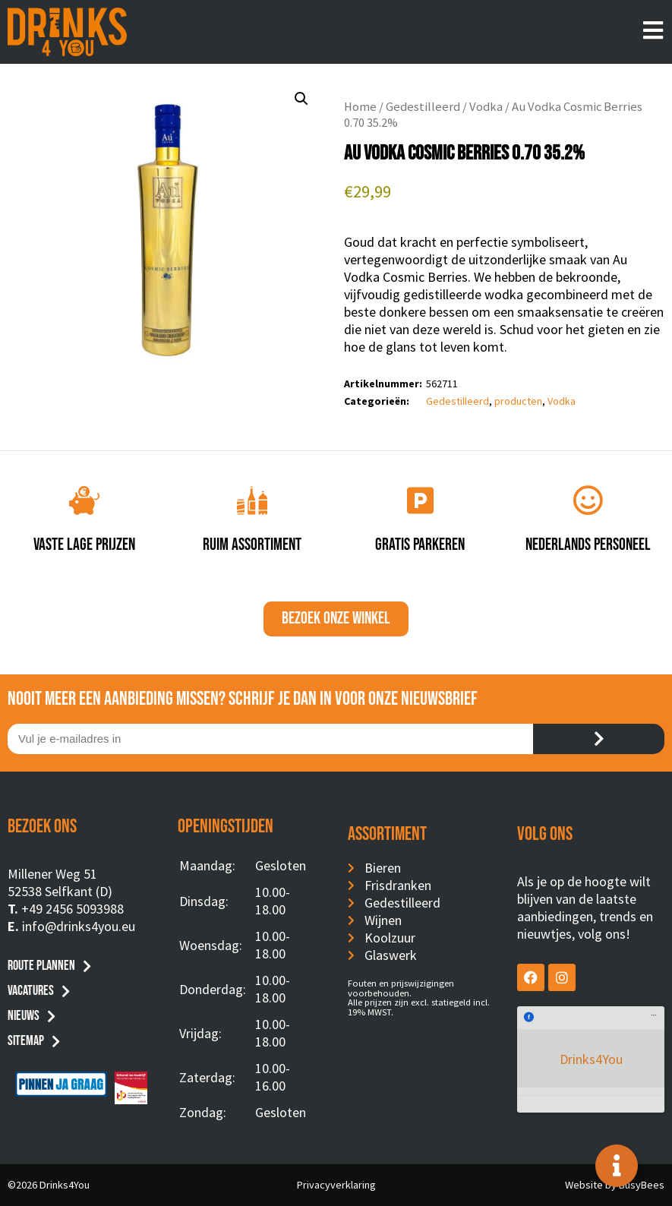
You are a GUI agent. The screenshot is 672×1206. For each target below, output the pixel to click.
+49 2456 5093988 (72, 908)
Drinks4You (578, 1028)
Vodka (486, 107)
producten (518, 401)
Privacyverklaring (336, 1185)
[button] (301, 98)
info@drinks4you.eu (78, 926)
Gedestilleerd (423, 107)
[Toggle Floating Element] (616, 1165)
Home (360, 107)
